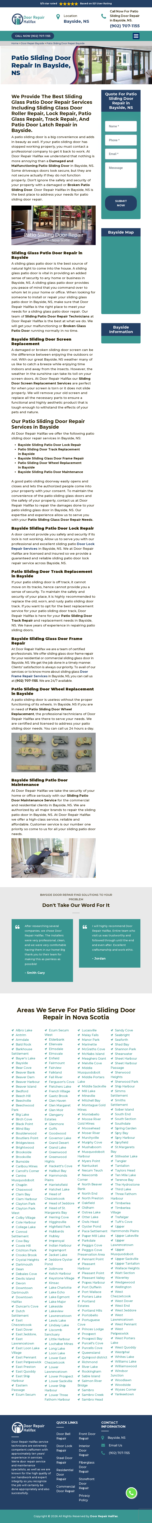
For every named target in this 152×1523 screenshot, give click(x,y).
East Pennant (26, 1357)
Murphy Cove (92, 1142)
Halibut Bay (57, 1171)
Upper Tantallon (127, 1263)
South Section (125, 1119)
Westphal (122, 1352)
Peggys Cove (92, 1245)
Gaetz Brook (58, 1096)
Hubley (54, 1236)
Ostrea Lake (91, 1212)
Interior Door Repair (84, 1450)
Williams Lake (125, 1361)
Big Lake (22, 1114)
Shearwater (123, 1054)
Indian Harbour (60, 1245)
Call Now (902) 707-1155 (32, 36)
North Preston (93, 1198)
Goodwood (57, 1133)
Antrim (21, 1035)
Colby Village (25, 1217)
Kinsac (54, 1283)
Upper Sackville (126, 1259)
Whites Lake (124, 1357)
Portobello (90, 1315)
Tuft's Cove (123, 1222)
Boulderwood (26, 1133)
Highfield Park (59, 1226)
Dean (20, 1269)
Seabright (122, 1035)
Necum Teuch (92, 1170)
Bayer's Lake (25, 1058)
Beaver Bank (25, 1072)
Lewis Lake (57, 1320)
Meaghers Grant (94, 1058)
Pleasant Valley (93, 1278)
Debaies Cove (26, 1274)
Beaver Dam (25, 1077)
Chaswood (24, 1189)
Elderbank (56, 1039)
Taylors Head (125, 1170)
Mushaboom (91, 1147)
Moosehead (91, 1128)
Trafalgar (122, 1217)
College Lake (26, 1227)
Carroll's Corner (27, 1171)
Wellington (123, 1287)
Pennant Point (93, 1259)
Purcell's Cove (92, 1343)
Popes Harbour (93, 1282)
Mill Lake (88, 1091)
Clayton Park (25, 1204)
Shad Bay (122, 1044)
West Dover (124, 1301)
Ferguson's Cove (61, 1082)
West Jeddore (125, 1310)
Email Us (115, 1445)
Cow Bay (22, 1241)
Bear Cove (23, 1068)
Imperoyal (56, 1241)
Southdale (122, 1123)
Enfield (54, 1058)
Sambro (88, 1390)
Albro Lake (24, 1030)
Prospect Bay (92, 1338)
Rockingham (91, 1371)
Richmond (90, 1362)
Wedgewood (125, 1282)
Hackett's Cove (60, 1166)
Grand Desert (59, 1143)
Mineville (88, 1096)
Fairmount (57, 1063)
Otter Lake (90, 1217)
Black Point (24, 1124)
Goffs (53, 1128)
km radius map (121, 276)
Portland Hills (92, 1310)
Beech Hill (23, 1096)
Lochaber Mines (61, 1344)
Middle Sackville (94, 1086)
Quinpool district (94, 1357)
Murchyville (90, 1138)
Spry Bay (121, 1133)
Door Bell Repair (63, 1436)
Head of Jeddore (61, 1203)
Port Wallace (91, 1292)
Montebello (90, 1114)
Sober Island (124, 1109)
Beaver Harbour (28, 1082)
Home (15, 43)
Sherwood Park (126, 1081)
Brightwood (25, 1147)
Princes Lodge (93, 1329)
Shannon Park (125, 1049)
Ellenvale (55, 1044)
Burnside (22, 1161)
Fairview (55, 1068)
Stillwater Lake (126, 1156)
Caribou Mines (27, 1166)
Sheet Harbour (126, 1058)
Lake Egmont (59, 1297)
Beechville (23, 1100)
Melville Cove (92, 1063)
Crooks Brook (26, 1255)
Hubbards (56, 1231)
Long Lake (57, 1348)
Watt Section (125, 1273)
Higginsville (57, 1222)
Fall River (56, 1077)
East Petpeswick (28, 1362)
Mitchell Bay (91, 1100)
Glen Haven (57, 1100)
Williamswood (126, 1366)
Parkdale (88, 1240)
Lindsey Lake (59, 1325)
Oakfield (88, 1203)
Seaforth (121, 1040)
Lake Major (57, 1302)
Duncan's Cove (27, 1306)
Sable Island (91, 1376)
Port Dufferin (91, 1287)
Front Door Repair (87, 1436)
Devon (21, 1283)
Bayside (22, 1063)
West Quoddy (125, 1347)
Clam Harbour (26, 1199)
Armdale (22, 1040)
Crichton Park (26, 1250)
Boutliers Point (27, 1138)
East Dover (24, 1329)
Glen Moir (56, 1110)
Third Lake (123, 1189)
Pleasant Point (93, 1273)
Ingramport (57, 1250)
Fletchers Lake (60, 1086)
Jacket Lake (58, 1255)
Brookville (23, 1157)
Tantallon (122, 1166)
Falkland (55, 1072)
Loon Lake (57, 1353)
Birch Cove (24, 1119)
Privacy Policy (84, 1498)
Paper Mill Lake (93, 1236)
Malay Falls (90, 1035)
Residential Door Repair (64, 1474)
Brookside (23, 1152)
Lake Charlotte (60, 1287)
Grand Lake (57, 1147)
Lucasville (89, 1030)
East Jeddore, (26, 1334)
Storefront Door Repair (87, 1483)
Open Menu (136, 36)
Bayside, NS (76, 21)
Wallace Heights (127, 1268)
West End (122, 1305)
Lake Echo (57, 1292)
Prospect (89, 1334)
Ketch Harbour (60, 1273)
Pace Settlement (94, 1231)
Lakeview (56, 1311)
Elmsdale (56, 1049)
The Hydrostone (127, 1184)
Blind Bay (23, 1128)
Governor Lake (60, 1138)
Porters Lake (91, 1296)
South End (123, 1114)
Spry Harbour (125, 1138)
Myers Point (91, 1161)
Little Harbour (59, 1339)
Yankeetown (124, 1394)
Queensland (91, 1352)
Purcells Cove (92, 1348)
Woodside (123, 1385)
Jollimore (56, 1269)
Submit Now (121, 203)
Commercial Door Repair (64, 1489)
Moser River (91, 1133)
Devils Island (25, 1278)
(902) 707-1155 (125, 25)
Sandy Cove (124, 1030)
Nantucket (90, 1166)
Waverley (122, 1277)
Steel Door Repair (64, 1460)
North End (89, 1193)
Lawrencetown (60, 1316)
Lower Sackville (60, 1381)
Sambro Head (92, 1399)
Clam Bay (23, 1194)
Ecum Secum (26, 1394)
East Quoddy (26, 1371)
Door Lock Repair (64, 1448)
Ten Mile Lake (125, 1175)
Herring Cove (59, 1217)
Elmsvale (56, 1053)
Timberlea (122, 1203)
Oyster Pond (91, 1226)
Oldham (88, 1207)
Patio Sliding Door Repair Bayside (65, 43)
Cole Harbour (26, 1222)
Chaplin (21, 1185)
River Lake (90, 1367)
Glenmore (56, 1124)
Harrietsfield (58, 1185)
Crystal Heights (27, 1260)
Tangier (121, 1161)
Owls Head (90, 1222)
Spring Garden (125, 1128)
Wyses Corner (125, 1389)
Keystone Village (61, 1278)
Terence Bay (124, 1180)
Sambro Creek (93, 1395)
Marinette (89, 1044)
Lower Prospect (61, 1376)
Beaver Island (26, 1086)
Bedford (22, 1091)
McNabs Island (93, 1054)
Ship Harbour (125, 1086)
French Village (59, 1091)
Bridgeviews (25, 1143)
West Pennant (126, 1324)
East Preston (26, 1367)
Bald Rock (23, 1044)
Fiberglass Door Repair (87, 1467)
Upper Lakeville (127, 1236)
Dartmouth (24, 1264)
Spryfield (121, 1142)
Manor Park (91, 1040)
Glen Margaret (60, 1105)
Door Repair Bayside (32, 43)
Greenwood (58, 1152)
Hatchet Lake (59, 1189)
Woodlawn (123, 1380)
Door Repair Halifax (104, 1516)
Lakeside (56, 1306)
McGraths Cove (93, 1049)
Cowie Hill (23, 1245)
